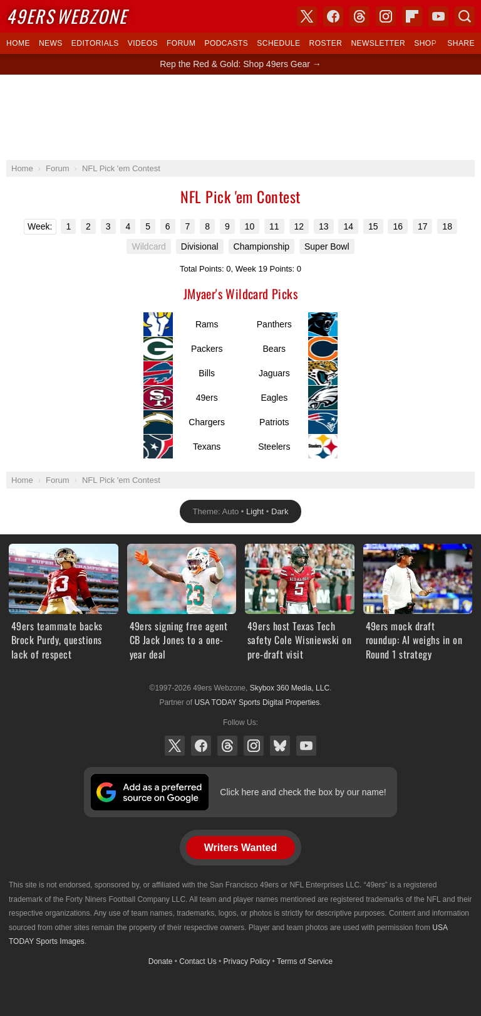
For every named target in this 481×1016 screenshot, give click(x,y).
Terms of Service (305, 961)
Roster (325, 43)
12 (299, 226)
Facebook (201, 746)
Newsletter (378, 43)
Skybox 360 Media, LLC (289, 688)
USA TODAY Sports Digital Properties (256, 702)
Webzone (66, 16)
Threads (227, 746)
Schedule (278, 43)
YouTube (306, 746)
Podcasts (226, 43)
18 (447, 226)
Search (465, 16)
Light (255, 511)
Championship (262, 246)
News (51, 43)
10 (250, 226)
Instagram (254, 746)
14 (348, 226)
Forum (181, 43)
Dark (279, 511)
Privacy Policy (247, 961)
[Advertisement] (240, 117)
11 (274, 226)
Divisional (200, 246)
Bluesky (280, 746)
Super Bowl (326, 246)
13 (324, 226)
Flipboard (412, 16)
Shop (425, 43)
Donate (160, 961)
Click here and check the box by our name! (303, 792)
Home (18, 43)
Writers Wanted (240, 847)
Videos (143, 43)
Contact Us (197, 961)
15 (373, 226)
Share (461, 43)
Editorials (95, 43)
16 (398, 226)
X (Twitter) (175, 746)
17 (423, 226)
